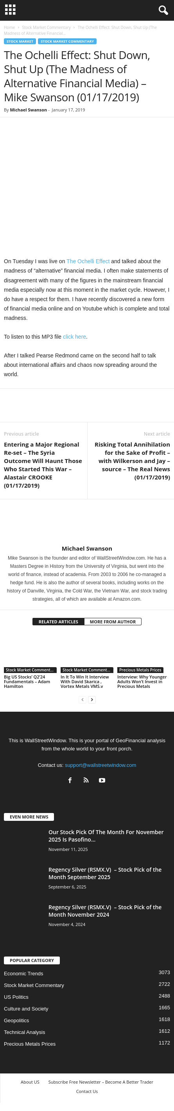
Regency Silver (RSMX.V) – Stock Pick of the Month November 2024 (104, 910)
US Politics (16, 997)
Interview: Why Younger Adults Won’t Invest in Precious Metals (142, 681)
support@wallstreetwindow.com (100, 765)
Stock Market (20, 41)
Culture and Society (26, 1009)
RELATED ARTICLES (58, 622)
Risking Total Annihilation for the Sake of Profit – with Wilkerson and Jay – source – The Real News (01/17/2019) (132, 460)
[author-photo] (87, 522)
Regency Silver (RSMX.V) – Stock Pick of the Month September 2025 (104, 873)
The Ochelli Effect (88, 261)
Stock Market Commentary (46, 27)
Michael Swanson (28, 110)
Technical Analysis (24, 1032)
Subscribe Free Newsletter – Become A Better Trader (100, 1082)
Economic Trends (23, 973)
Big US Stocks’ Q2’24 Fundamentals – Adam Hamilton (27, 681)
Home (9, 27)
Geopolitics (16, 1020)
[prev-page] (82, 699)
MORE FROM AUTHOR (113, 622)
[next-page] (92, 699)
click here (74, 337)
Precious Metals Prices (140, 670)
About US (30, 1082)
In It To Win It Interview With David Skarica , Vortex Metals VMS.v (85, 681)
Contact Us (87, 1091)
